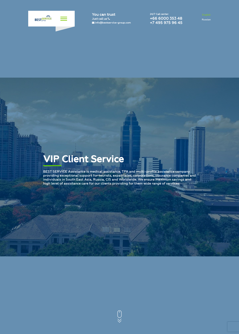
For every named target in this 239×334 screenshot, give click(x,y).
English (206, 14)
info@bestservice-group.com (111, 22)
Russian (206, 19)
